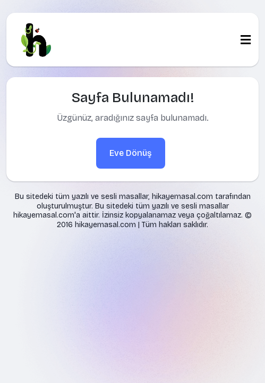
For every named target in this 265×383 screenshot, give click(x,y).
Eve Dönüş (130, 153)
